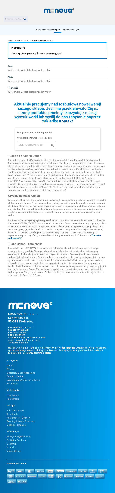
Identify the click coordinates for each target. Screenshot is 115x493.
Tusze (10, 365)
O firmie (11, 444)
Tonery (10, 369)
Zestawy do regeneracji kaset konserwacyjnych (57, 29)
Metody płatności (17, 425)
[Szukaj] (16, 19)
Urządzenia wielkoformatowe (23, 380)
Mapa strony (14, 451)
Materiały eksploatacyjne (21, 372)
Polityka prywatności (19, 436)
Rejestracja (13, 399)
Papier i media (15, 376)
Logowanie (13, 395)
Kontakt (66, 121)
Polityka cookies (16, 440)
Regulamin (12, 414)
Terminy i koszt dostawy (21, 421)
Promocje (12, 383)
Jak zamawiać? (15, 410)
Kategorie (18, 47)
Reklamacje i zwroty (18, 417)
